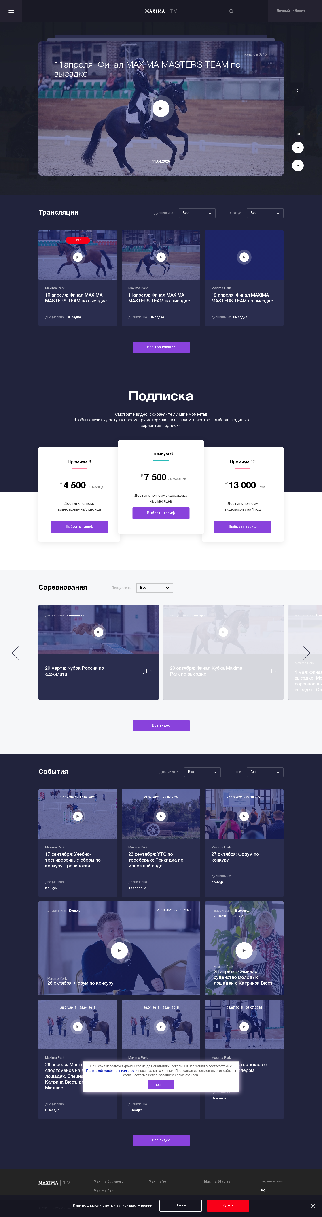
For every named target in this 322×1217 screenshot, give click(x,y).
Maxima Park (104, 1191)
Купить (228, 1205)
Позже (181, 1205)
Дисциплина (163, 213)
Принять (161, 1085)
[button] (15, 654)
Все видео (161, 725)
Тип (238, 772)
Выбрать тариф (79, 526)
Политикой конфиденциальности (112, 1071)
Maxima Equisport (108, 1181)
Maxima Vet (158, 1181)
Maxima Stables (217, 1181)
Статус (235, 213)
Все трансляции (161, 347)
